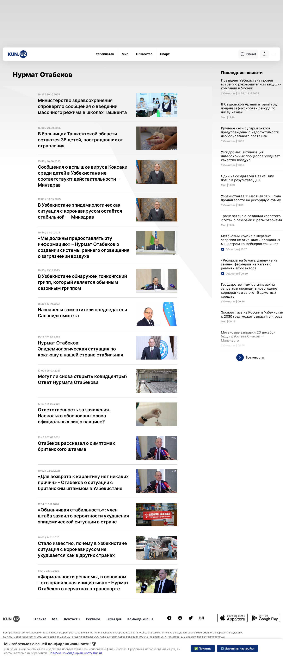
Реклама (93, 619)
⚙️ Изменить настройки (237, 648)
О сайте (39, 619)
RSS (55, 619)
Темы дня (114, 619)
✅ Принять (202, 648)
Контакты (72, 619)
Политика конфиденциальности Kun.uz (75, 653)
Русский (248, 54)
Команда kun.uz (140, 619)
